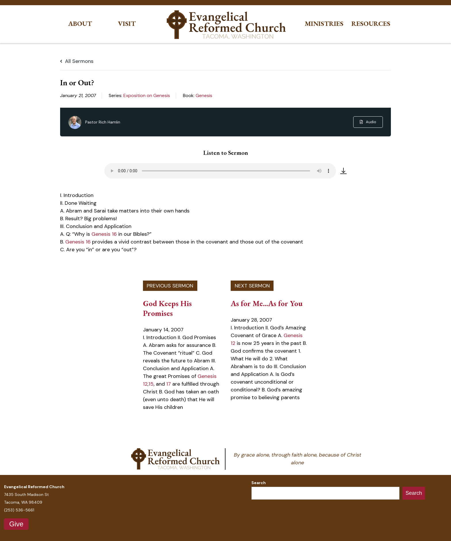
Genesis (204, 95)
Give (16, 524)
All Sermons (76, 61)
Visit (127, 24)
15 (151, 383)
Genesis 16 (104, 234)
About (80, 24)
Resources (370, 24)
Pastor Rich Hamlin (102, 122)
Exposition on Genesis (146, 95)
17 (168, 383)
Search (258, 482)
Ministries (324, 24)
